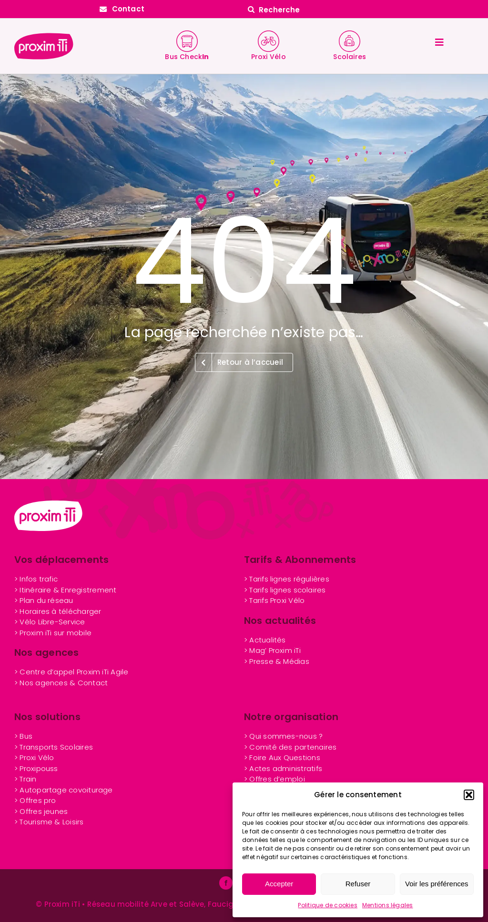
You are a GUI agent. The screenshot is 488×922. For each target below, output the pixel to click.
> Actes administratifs (283, 768)
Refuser (358, 884)
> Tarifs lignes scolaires (285, 590)
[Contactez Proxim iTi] (122, 9)
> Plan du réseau (43, 600)
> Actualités (265, 640)
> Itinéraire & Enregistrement (65, 590)
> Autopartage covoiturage (63, 790)
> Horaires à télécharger (57, 611)
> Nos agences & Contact (61, 683)
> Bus (23, 736)
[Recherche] (366, 9)
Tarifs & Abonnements (300, 559)
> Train (25, 779)
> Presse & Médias (276, 661)
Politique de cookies (327, 905)
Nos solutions (47, 716)
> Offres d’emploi (274, 779)
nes (41, 811)
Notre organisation (291, 716)
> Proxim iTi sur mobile (53, 633)
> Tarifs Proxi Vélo (274, 600)
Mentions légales (387, 905)
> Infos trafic (36, 579)
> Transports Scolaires (53, 747)
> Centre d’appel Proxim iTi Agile (71, 672)
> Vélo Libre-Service (49, 622)
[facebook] (226, 883)
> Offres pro (35, 800)
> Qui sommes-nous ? (283, 736)
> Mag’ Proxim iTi (272, 650)
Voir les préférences (436, 884)
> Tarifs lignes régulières (286, 579)
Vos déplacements (61, 559)
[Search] (251, 9)
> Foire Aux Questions (282, 757)
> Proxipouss (36, 768)
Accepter (279, 884)
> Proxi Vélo (34, 757)
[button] (469, 795)
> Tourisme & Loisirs (49, 822)
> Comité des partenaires (290, 747)
